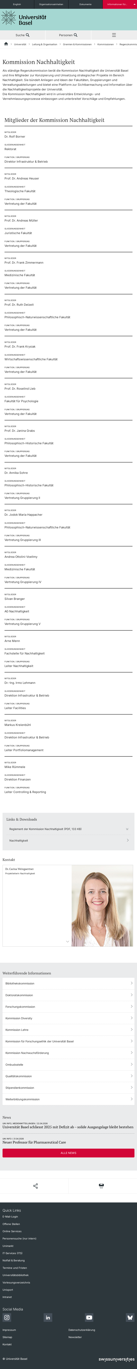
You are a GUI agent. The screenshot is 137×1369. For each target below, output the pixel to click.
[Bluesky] (130, 1318)
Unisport (8, 1289)
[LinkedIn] (48, 1318)
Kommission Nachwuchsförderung (27, 1052)
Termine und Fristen (15, 1267)
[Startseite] (6, 44)
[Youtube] (89, 1318)
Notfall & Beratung (14, 1260)
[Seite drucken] (101, 1186)
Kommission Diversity (18, 1018)
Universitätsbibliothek (16, 1275)
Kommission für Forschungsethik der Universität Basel (39, 1041)
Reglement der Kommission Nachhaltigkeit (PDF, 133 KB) (45, 829)
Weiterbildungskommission (22, 1099)
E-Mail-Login (10, 1216)
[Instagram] (7, 1318)
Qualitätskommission (18, 1076)
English (17, 4)
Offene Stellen (11, 1224)
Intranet (7, 1297)
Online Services (12, 1231)
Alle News (68, 1153)
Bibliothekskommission (19, 983)
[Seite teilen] (35, 1186)
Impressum (9, 1329)
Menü (114, 35)
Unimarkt (8, 1245)
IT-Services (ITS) (13, 1253)
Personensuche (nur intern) (19, 1238)
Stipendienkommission (19, 1087)
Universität (20, 44)
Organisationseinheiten (51, 4)
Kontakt (7, 1344)
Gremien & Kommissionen (77, 44)
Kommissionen (105, 44)
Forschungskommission (20, 1006)
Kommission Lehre (16, 1029)
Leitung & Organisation (44, 44)
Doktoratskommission (19, 995)
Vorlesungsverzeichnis (16, 1282)
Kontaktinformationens (68, 941)
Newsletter (75, 1337)
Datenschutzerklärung (81, 1329)
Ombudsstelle (14, 1064)
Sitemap (7, 1337)
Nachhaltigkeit (18, 840)
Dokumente (85, 4)
